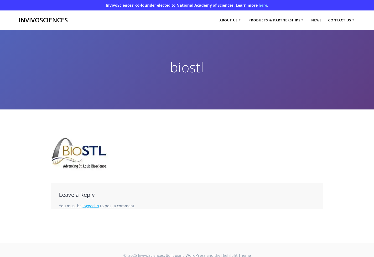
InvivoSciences (43, 20)
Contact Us (339, 20)
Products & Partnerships (275, 20)
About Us (228, 20)
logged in (91, 205)
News (316, 20)
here (263, 5)
